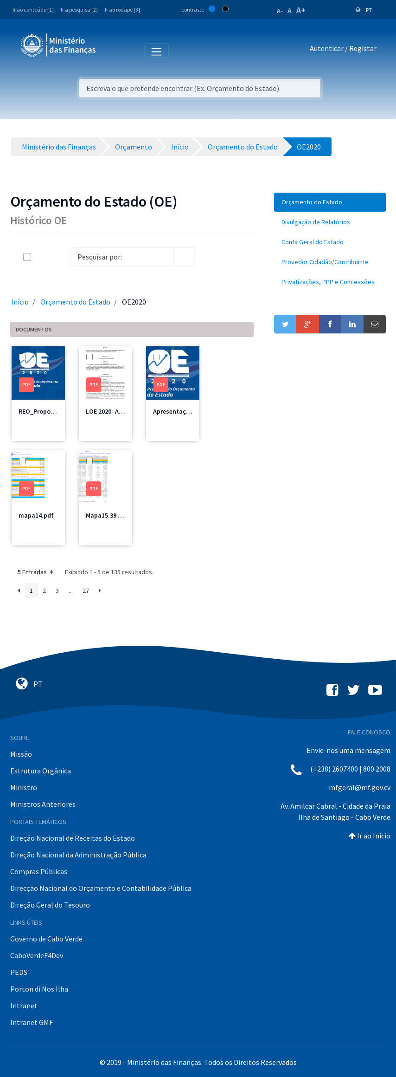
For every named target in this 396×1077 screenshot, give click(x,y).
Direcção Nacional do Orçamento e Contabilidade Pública (101, 888)
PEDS (18, 972)
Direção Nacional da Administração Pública (78, 854)
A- (280, 10)
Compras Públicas (38, 871)
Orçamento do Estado (75, 301)
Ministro (23, 787)
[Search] (122, 256)
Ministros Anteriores (43, 804)
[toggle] (42, 257)
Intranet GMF (31, 1022)
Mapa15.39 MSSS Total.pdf (124, 515)
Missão (21, 754)
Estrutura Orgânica (40, 770)
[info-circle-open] (211, 256)
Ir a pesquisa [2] (79, 9)
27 (86, 590)
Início (20, 301)
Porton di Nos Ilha (39, 988)
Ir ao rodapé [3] (122, 9)
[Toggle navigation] (110, 50)
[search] (185, 257)
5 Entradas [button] (36, 572)
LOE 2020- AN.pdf (110, 411)
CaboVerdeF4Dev (36, 955)
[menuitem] (330, 202)
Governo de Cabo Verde (46, 938)
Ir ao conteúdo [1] (33, 9)
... (71, 590)
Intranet (24, 1005)
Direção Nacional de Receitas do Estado (72, 838)
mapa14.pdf (36, 515)
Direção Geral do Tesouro (50, 904)
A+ (301, 10)
